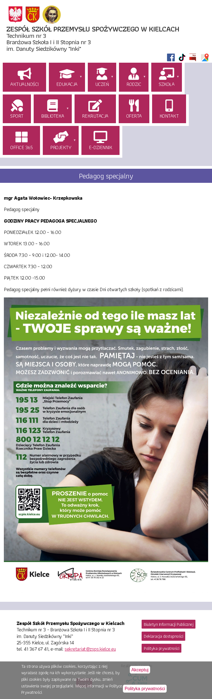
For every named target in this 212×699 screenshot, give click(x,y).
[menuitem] (25, 78)
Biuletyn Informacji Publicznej (168, 624)
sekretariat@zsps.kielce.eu (90, 649)
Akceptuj (140, 671)
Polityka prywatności (161, 648)
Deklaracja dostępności (163, 636)
